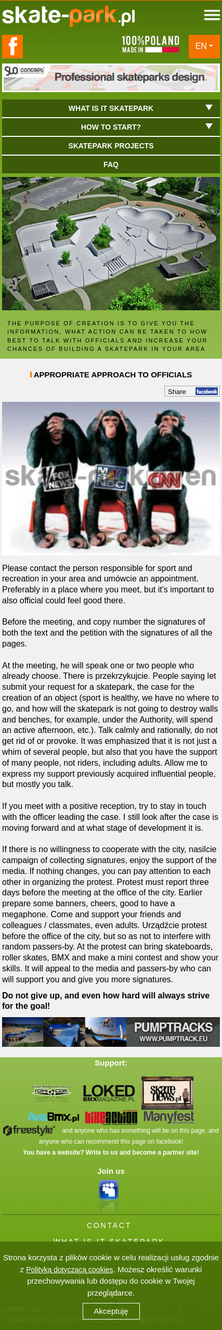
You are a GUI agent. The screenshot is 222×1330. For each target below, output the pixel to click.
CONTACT (109, 1225)
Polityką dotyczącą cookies (69, 1269)
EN (201, 46)
